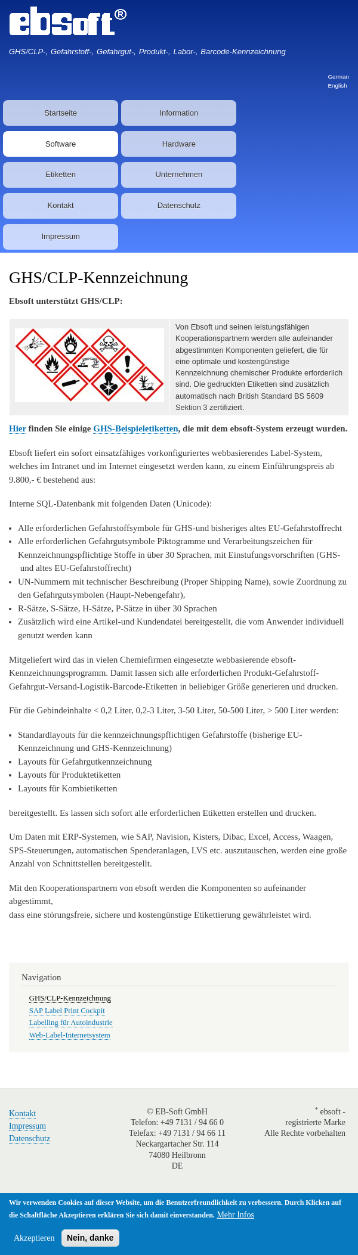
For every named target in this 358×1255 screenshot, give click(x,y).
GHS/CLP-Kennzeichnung (70, 998)
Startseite (60, 112)
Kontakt (61, 205)
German (338, 76)
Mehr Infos (235, 1214)
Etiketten (60, 174)
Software (60, 143)
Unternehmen (178, 174)
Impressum (60, 236)
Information (178, 112)
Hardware (179, 143)
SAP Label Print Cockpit (67, 1011)
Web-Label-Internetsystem (69, 1035)
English (337, 85)
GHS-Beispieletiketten (135, 428)
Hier (17, 428)
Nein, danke (90, 1237)
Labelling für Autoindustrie (71, 1022)
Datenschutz (179, 205)
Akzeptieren (34, 1238)
